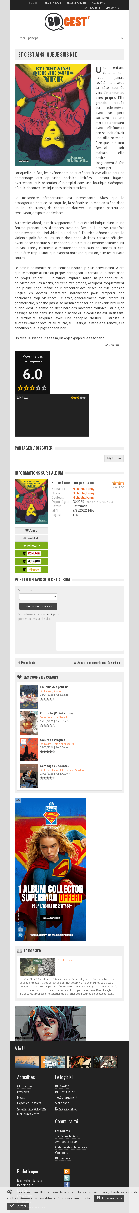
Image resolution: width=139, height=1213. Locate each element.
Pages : (56, 515)
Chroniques (24, 1086)
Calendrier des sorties (31, 1108)
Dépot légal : (60, 502)
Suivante (114, 662)
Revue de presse (66, 1108)
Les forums (62, 1131)
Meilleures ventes (29, 1114)
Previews (23, 1092)
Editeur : (57, 506)
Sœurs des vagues (52, 740)
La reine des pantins (54, 687)
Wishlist (31, 538)
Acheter (31, 546)
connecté (46, 614)
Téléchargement (66, 1097)
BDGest (34, 2)
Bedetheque (53, 2)
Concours (61, 1153)
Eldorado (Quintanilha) (56, 713)
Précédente (26, 662)
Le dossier (32, 950)
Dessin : (57, 493)
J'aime (31, 531)
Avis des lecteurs (66, 1142)
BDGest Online (76, 2)
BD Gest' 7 (62, 1086)
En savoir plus (109, 1198)
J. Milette (114, 345)
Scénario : (58, 489)
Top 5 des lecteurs (67, 1136)
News (21, 1097)
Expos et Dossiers (29, 1103)
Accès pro (98, 2)
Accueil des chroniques (90, 662)
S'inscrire (92, 8)
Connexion (115, 8)
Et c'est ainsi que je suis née (47, 54)
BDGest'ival (63, 1158)
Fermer (18, 1205)
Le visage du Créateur (55, 766)
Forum (114, 458)
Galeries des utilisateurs (71, 1147)
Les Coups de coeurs (41, 677)
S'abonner (62, 1103)
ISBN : (55, 511)
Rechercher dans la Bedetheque (29, 1183)
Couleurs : (58, 497)
